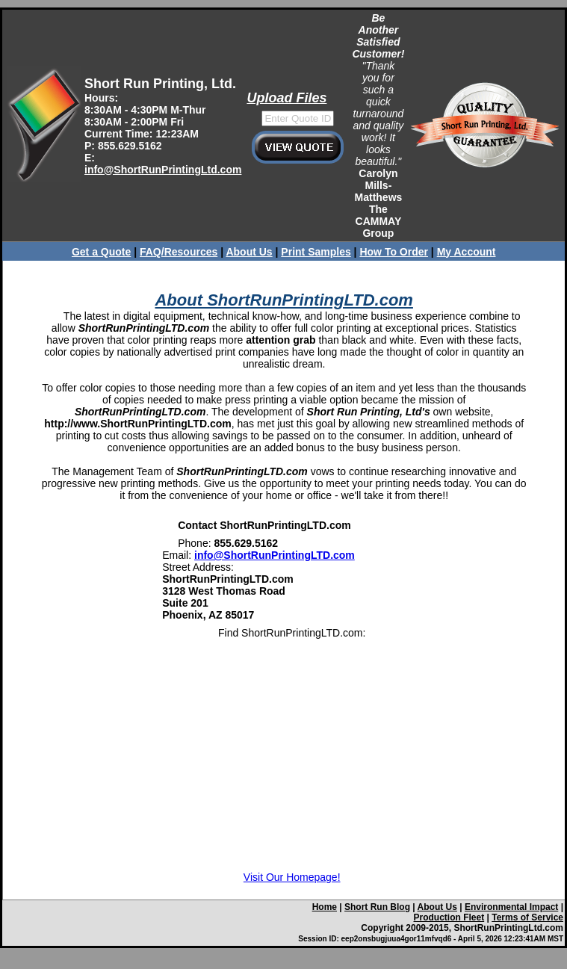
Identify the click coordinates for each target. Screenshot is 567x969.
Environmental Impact (511, 907)
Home (324, 907)
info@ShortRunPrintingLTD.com (274, 555)
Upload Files (286, 97)
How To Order (393, 252)
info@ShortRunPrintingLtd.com (162, 170)
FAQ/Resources (178, 252)
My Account (466, 252)
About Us (249, 252)
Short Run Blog (377, 907)
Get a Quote (101, 252)
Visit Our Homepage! (292, 877)
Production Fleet (449, 917)
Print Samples (315, 252)
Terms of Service (527, 917)
